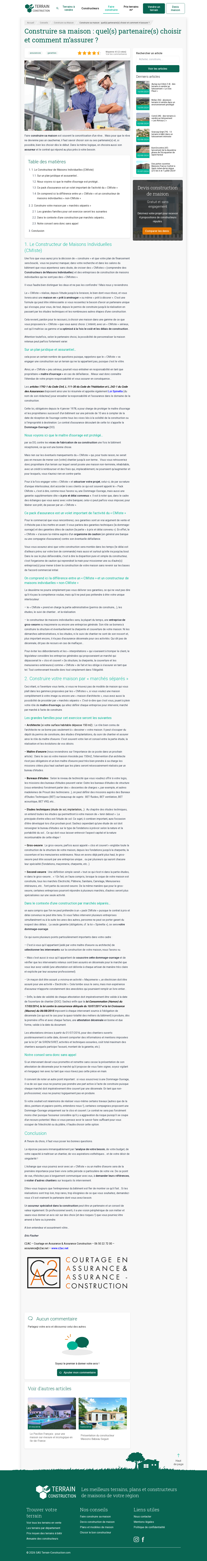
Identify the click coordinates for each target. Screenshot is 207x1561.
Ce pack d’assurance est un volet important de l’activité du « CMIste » (77, 187)
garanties (52, 53)
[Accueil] (37, 8)
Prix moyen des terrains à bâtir (44, 1533)
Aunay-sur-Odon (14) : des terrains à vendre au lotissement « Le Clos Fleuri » (163, 87)
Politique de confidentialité (149, 1527)
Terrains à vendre (65, 8)
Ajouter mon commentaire (77, 1372)
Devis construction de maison (97, 1521)
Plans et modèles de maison (96, 1527)
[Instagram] (136, 1539)
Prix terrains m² (131, 8)
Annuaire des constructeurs (42, 1538)
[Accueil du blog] (51, 1492)
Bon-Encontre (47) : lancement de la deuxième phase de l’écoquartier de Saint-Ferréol (163, 151)
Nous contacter (142, 1516)
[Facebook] (143, 1539)
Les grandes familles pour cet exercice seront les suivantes (72, 211)
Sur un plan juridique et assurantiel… (57, 175)
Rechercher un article (149, 53)
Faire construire (111, 8)
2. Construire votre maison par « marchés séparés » (61, 205)
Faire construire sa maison (95, 1516)
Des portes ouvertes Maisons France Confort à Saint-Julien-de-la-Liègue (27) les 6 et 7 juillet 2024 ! (163, 167)
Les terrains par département (43, 1528)
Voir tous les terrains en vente (43, 1522)
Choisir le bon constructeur (95, 1532)
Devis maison (175, 8)
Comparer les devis (157, 231)
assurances (35, 53)
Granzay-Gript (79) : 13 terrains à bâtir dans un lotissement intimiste (162, 134)
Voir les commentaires (116, 54)
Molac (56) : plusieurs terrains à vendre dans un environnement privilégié (163, 102)
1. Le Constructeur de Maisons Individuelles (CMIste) (62, 169)
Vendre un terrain (154, 8)
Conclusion (37, 230)
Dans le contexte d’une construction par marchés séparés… (71, 217)
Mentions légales (144, 1521)
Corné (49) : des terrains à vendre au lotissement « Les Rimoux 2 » (163, 118)
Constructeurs (90, 8)
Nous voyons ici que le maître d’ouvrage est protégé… (68, 181)
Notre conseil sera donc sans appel (58, 223)
